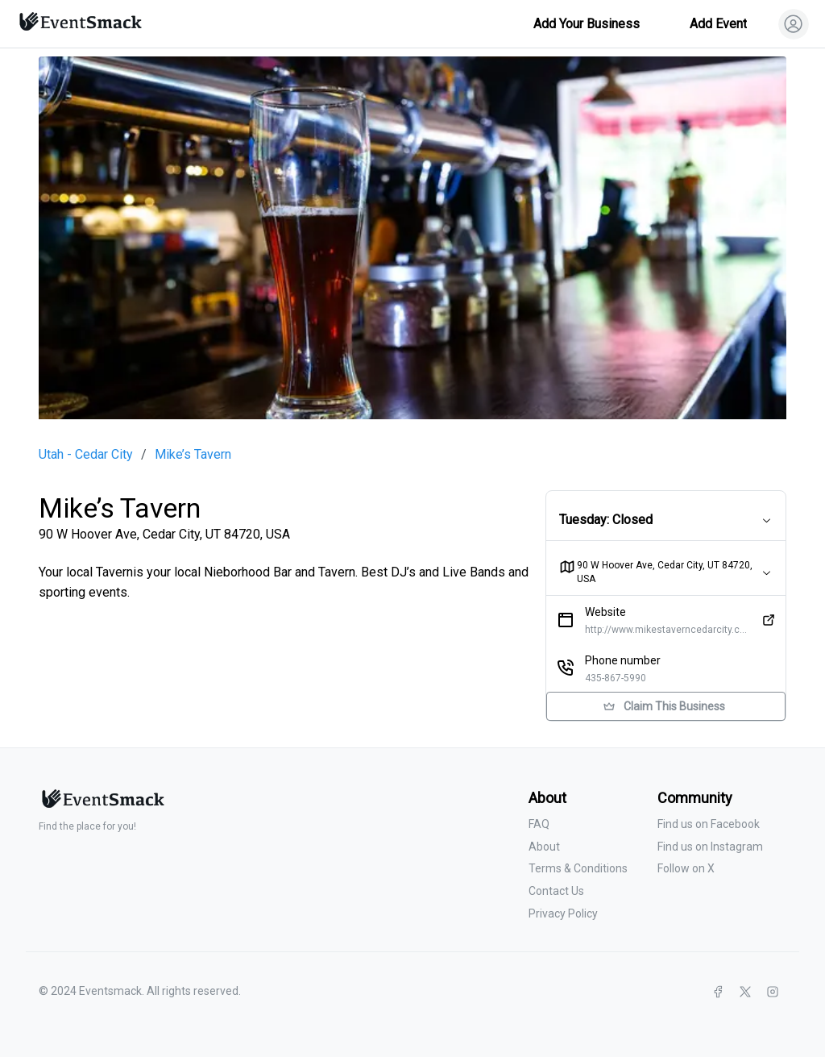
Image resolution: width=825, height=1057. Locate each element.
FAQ (539, 824)
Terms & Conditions (578, 868)
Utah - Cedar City (86, 454)
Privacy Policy (563, 913)
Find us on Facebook (708, 824)
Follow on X (686, 868)
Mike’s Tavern (193, 454)
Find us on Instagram (710, 846)
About (544, 846)
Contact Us (556, 890)
